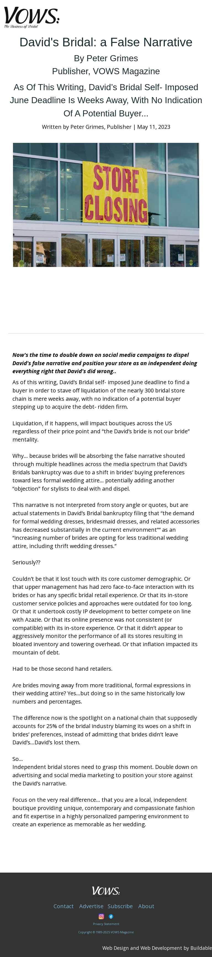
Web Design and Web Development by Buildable (157, 948)
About (146, 906)
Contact (64, 906)
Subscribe (120, 906)
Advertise (91, 906)
